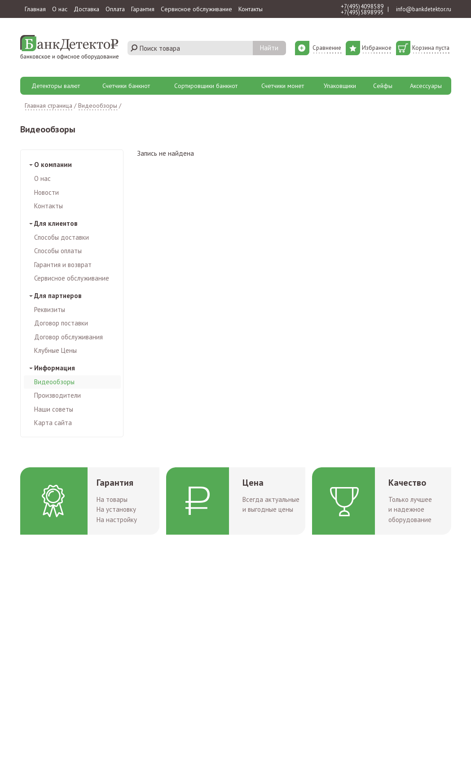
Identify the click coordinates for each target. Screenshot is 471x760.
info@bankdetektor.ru (423, 9)
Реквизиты (49, 309)
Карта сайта (53, 422)
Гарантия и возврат (63, 264)
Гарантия (142, 9)
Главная (35, 9)
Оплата (115, 9)
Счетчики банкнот (126, 86)
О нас (59, 9)
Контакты (250, 9)
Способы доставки (61, 237)
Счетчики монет (282, 86)
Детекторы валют (55, 86)
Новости (46, 192)
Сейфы (382, 86)
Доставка (86, 9)
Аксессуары (426, 86)
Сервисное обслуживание (196, 9)
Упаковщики (340, 86)
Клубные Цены (55, 350)
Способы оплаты (58, 250)
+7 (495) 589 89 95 (362, 12)
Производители (57, 395)
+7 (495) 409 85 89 (362, 6)
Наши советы (53, 409)
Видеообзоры (54, 382)
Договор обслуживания (68, 337)
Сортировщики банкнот (206, 86)
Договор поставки (61, 323)
